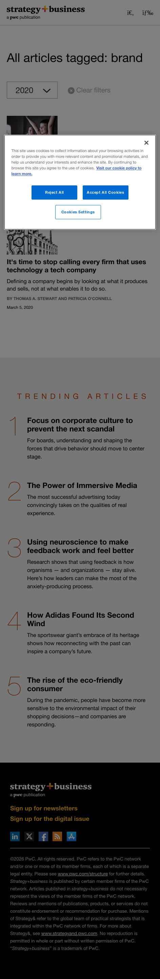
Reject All (54, 192)
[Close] (146, 142)
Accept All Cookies (105, 192)
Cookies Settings (78, 211)
